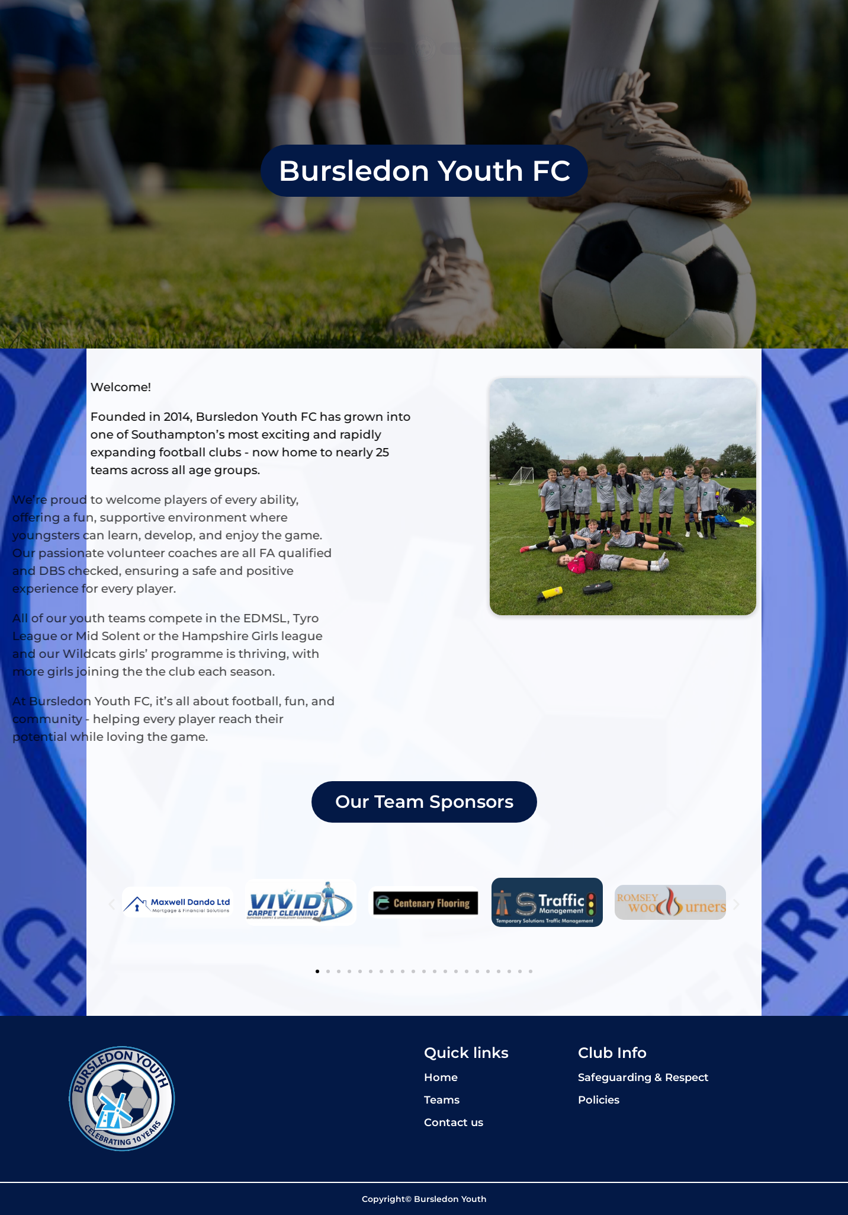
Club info (540, 49)
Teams (292, 49)
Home (202, 49)
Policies (598, 1100)
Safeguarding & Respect (643, 1077)
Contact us (648, 49)
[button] (111, 904)
